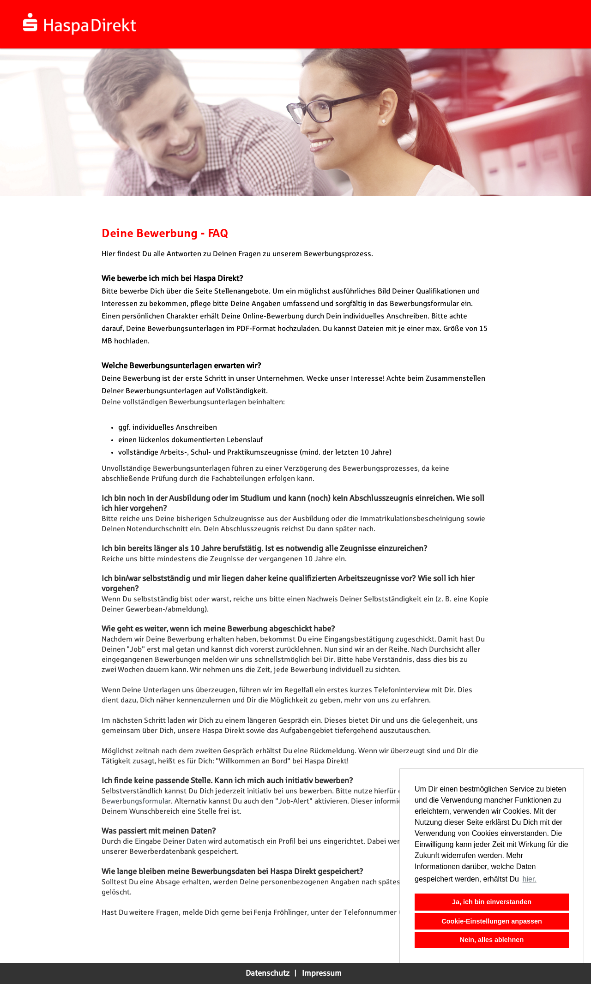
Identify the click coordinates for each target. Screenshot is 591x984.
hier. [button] (530, 879)
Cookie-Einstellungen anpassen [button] (491, 921)
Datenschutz (267, 973)
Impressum (322, 973)
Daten (197, 841)
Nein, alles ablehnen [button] (492, 939)
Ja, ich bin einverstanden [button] (491, 902)
